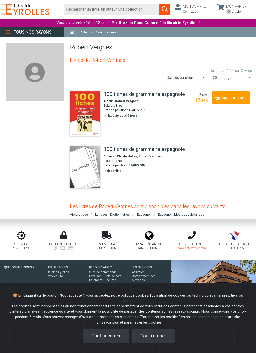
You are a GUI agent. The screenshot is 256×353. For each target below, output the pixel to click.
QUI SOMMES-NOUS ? (19, 267)
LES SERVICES (142, 267)
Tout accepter (106, 336)
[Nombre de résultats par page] (231, 77)
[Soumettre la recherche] (165, 9)
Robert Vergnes (126, 101)
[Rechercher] (112, 9)
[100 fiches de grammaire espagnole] (85, 113)
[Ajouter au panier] (231, 97)
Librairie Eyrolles (58, 272)
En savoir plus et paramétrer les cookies (129, 322)
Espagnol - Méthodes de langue (181, 214)
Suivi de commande (103, 272)
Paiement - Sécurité (102, 280)
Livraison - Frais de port (105, 276)
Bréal (119, 105)
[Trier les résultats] (185, 77)
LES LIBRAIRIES (57, 267)
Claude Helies (127, 156)
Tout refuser (153, 336)
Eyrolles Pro (55, 276)
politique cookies (134, 295)
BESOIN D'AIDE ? (100, 267)
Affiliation (138, 272)
